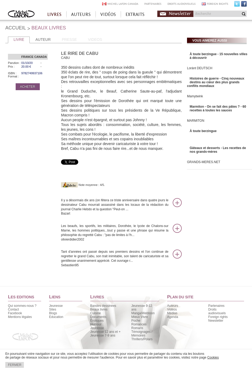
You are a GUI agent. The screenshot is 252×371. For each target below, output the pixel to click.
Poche (135, 320)
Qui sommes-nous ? (22, 306)
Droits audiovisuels (217, 311)
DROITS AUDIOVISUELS (181, 4)
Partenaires (216, 306)
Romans (137, 328)
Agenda (172, 317)
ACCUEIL (15, 27)
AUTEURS (81, 14)
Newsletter (180, 13)
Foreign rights (218, 317)
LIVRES (54, 14)
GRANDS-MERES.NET (203, 162)
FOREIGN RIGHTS (217, 4)
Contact (13, 309)
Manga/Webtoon (143, 313)
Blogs (53, 313)
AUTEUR (43, 39)
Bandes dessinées (103, 306)
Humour (96, 324)
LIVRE (19, 39)
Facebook (244, 5)
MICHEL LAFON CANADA (122, 4)
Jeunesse (56, 306)
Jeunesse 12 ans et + (105, 332)
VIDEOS (95, 39)
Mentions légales (20, 317)
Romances (138, 324)
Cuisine (95, 313)
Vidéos (172, 309)
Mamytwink (195, 96)
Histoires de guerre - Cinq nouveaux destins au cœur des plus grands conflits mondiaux (215, 82)
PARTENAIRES (152, 4)
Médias (172, 313)
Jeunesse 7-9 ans (102, 335)
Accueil (21, 14)
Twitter (237, 5)
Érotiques (97, 320)
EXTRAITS (135, 14)
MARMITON (195, 121)
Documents (98, 317)
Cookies (213, 357)
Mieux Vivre (139, 317)
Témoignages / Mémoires (141, 333)
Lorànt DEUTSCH (199, 68)
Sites (52, 309)
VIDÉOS (108, 14)
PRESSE (69, 39)
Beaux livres (98, 309)
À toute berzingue (203, 131)
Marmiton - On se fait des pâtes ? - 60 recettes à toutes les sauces (218, 108)
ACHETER (27, 87)
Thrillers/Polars (142, 339)
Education (56, 317)
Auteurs (172, 306)
